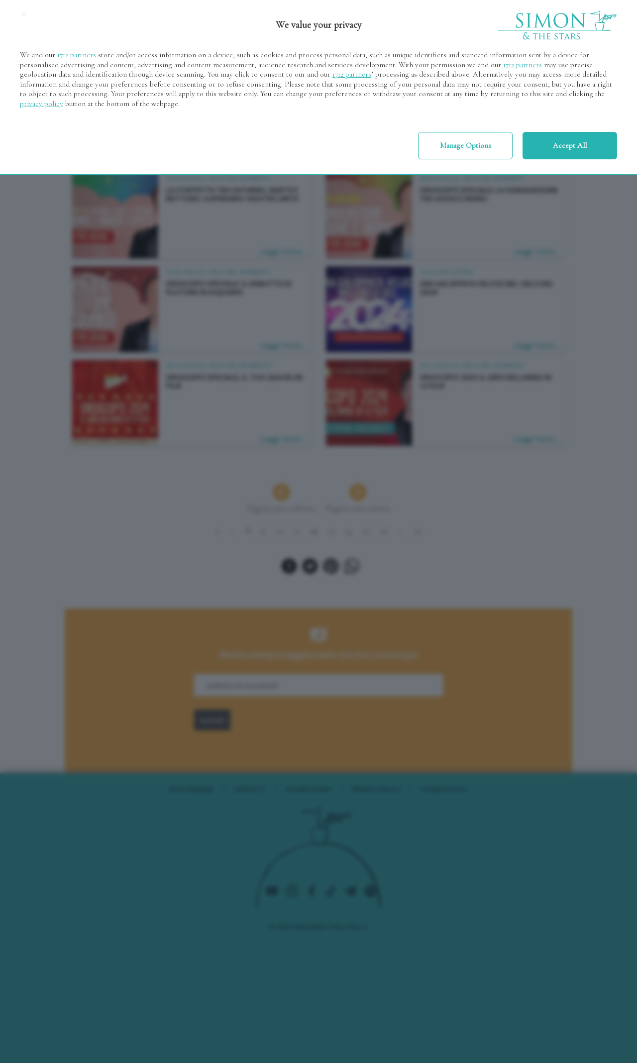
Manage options (465, 145)
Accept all (570, 145)
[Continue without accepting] (24, 17)
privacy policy (41, 103)
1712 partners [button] (76, 54)
